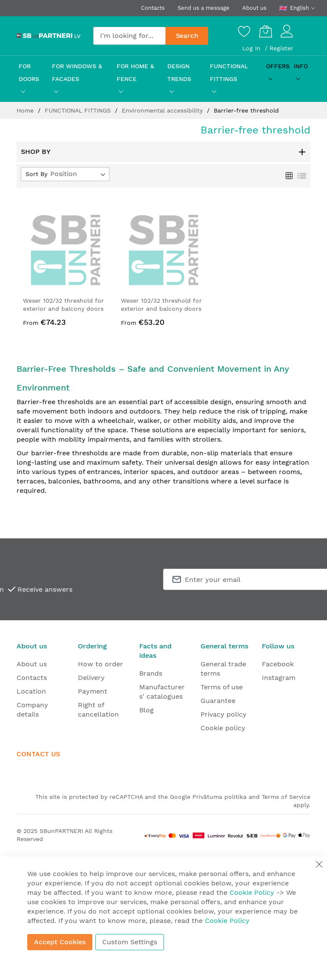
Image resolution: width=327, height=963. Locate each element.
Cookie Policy (251, 892)
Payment (92, 691)
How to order (100, 664)
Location (31, 691)
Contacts (153, 8)
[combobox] (129, 36)
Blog (146, 710)
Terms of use (222, 687)
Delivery (91, 678)
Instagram (278, 678)
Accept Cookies (60, 942)
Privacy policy (224, 714)
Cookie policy (223, 728)
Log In (252, 48)
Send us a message (203, 8)
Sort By (36, 174)
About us (254, 8)
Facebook (278, 664)
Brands (150, 673)
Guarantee (218, 701)
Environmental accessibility (163, 110)
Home (26, 110)
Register (281, 48)
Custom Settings (129, 942)
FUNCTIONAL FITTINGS (79, 110)
